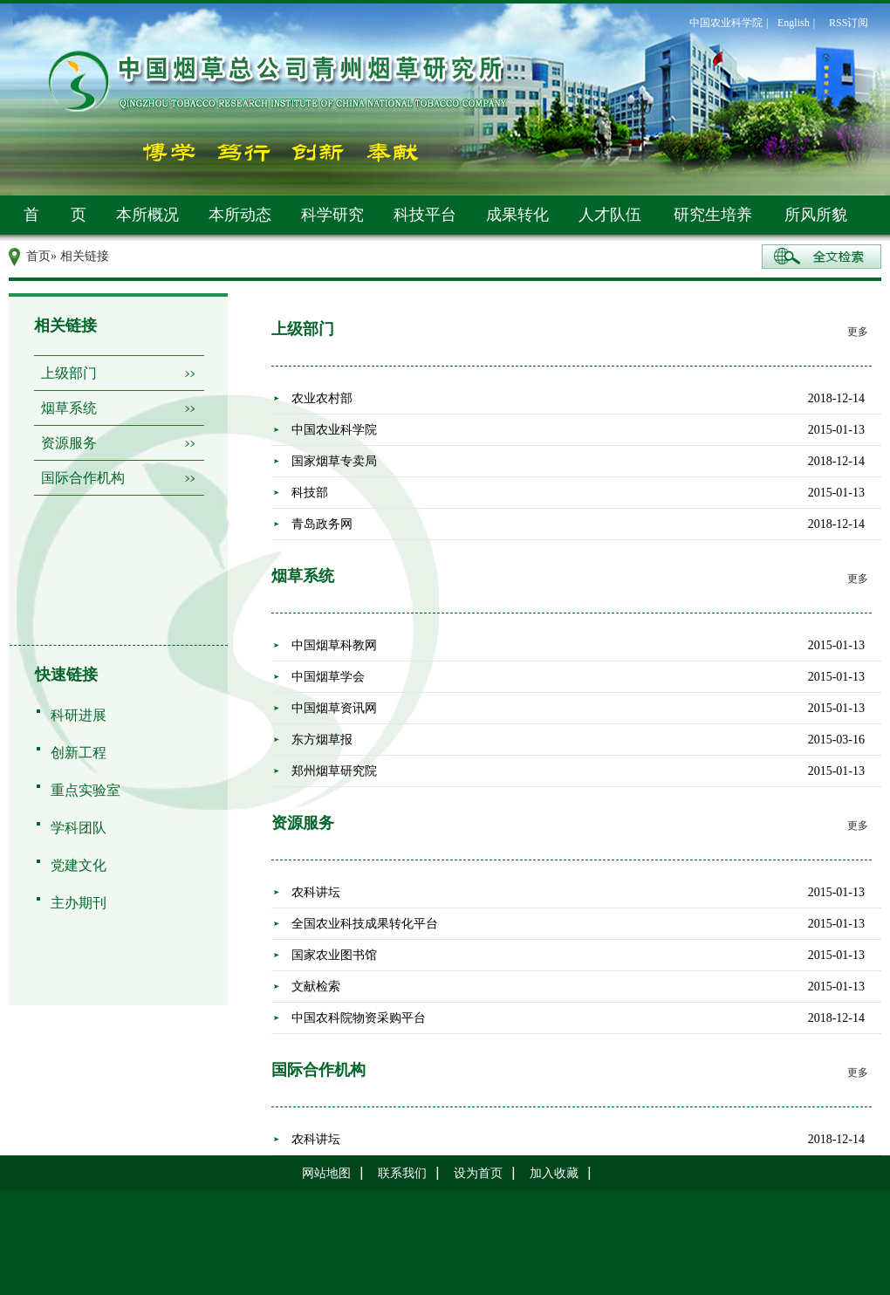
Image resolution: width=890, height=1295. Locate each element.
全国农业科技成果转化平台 (364, 923)
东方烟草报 (322, 739)
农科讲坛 (315, 892)
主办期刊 (78, 902)
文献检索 (315, 986)
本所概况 (147, 214)
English (793, 23)
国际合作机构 (83, 477)
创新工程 (78, 752)
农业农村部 (322, 398)
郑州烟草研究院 (334, 771)
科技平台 (425, 214)
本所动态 (240, 214)
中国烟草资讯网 (334, 708)
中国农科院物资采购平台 (358, 1017)
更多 (857, 331)
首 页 (55, 214)
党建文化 (78, 865)
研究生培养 (713, 214)
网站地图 (326, 1173)
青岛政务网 (322, 524)
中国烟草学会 (328, 676)
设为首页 (478, 1173)
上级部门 (69, 373)
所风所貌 (815, 214)
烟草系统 (69, 408)
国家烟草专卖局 (334, 461)
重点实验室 (85, 790)
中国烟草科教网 (334, 645)
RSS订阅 (848, 23)
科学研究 (332, 214)
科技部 (309, 492)
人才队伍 (609, 214)
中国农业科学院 (726, 23)
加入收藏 (554, 1173)
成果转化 (517, 214)
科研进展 (78, 715)
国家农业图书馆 (334, 955)
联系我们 (402, 1173)
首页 (38, 256)
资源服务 (69, 442)
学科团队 (78, 827)
